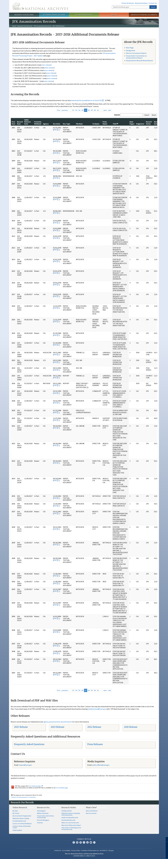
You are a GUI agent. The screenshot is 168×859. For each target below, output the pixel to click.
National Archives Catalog (21, 818)
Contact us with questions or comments (23, 797)
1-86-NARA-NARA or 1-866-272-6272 (84, 856)
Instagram (80, 842)
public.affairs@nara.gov (100, 765)
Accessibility (66, 850)
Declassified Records (68, 820)
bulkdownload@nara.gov (97, 709)
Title (115, 124)
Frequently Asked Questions (29, 744)
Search (153, 7)
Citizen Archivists (127, 3)
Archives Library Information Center (22, 827)
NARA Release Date (27, 122)
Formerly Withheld (37, 123)
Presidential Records (19, 821)
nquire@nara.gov (25, 765)
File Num (79, 124)
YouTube (87, 842)
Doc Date (56, 124)
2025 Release (21, 727)
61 (98, 110)
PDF (55, 130)
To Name (95, 124)
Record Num (20, 123)
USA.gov (111, 850)
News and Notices (92, 811)
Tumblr (84, 842)
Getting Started (67, 811)
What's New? (91, 807)
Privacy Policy (75, 850)
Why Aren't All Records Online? (71, 825)
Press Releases (95, 744)
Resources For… (44, 807)
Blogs (91, 842)
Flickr (94, 842)
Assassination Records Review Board (139, 60)
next (105, 110)
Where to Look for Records (70, 823)
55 (79, 110)
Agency (46, 124)
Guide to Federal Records (70, 817)
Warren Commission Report (136, 53)
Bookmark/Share (141, 3)
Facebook (73, 842)
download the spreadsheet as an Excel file (86, 100)
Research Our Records (24, 15)
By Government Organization (22, 816)
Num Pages (132, 123)
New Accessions (91, 813)
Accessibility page (62, 788)
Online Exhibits (17, 830)
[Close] (165, 839)
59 (92, 110)
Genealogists (41, 811)
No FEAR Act (104, 850)
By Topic (15, 811)
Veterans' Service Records (54, 15)
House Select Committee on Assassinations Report (136, 57)
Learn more (149, 855)
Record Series (149, 123)
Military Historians (43, 813)
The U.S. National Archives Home (40, 6)
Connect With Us (84, 839)
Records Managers (43, 820)
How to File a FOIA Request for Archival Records (71, 828)
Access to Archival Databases (22, 823)
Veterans (40, 823)
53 (73, 110)
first (58, 110)
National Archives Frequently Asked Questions (71, 814)
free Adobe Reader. (35, 786)
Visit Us (114, 15)
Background (130, 50)
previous (65, 110)
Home (14, 26)
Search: (117, 115)
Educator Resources (84, 15)
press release (46, 65)
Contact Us (153, 3)
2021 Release (130, 727)
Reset (154, 115)
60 (95, 110)
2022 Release (94, 727)
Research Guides (69, 807)
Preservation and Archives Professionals (45, 816)
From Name (105, 123)
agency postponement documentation (58, 722)
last (109, 110)
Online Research (20, 807)
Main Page (130, 48)
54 (76, 110)
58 (89, 110)
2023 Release (57, 727)
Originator (140, 124)
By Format (16, 813)
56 (82, 110)
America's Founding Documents (144, 15)
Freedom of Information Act (90, 850)
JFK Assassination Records (42, 26)
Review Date (157, 123)
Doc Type (66, 124)
